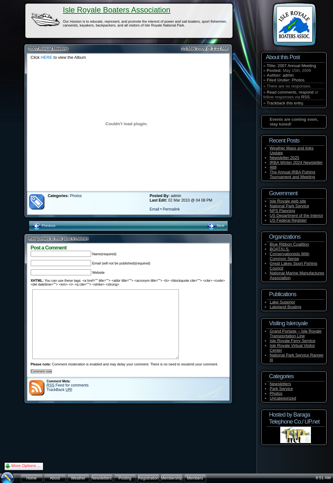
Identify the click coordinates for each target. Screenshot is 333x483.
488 (273, 167)
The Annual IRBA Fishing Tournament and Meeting (292, 174)
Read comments (282, 92)
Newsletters (280, 383)
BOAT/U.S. (279, 249)
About (55, 478)
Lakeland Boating (285, 306)
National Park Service (289, 205)
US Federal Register (288, 220)
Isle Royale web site (288, 201)
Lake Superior (282, 302)
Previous (44, 225)
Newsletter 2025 (284, 157)
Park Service (281, 388)
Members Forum (195, 479)
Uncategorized (283, 398)
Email (154, 209)
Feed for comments (68, 385)
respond (306, 92)
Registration (148, 478)
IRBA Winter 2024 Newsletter (296, 162)
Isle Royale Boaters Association (116, 9)
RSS (305, 97)
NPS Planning (282, 210)
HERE (46, 57)
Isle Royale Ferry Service (292, 340)
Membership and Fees (171, 479)
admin (288, 75)
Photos (298, 80)
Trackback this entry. (285, 103)
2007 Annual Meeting (297, 65)
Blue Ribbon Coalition (289, 244)
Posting (124, 478)
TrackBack (59, 389)
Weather (78, 478)
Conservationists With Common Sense (289, 256)
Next (215, 225)
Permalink (171, 209)
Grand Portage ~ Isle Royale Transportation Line (295, 333)
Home (31, 478)
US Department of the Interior (296, 215)
